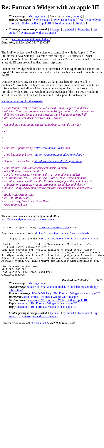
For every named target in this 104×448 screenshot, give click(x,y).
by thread (68, 29)
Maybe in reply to (90, 19)
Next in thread (63, 23)
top (69, 16)
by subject (84, 29)
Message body (37, 16)
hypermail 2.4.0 (40, 333)
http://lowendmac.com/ (49, 148)
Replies (80, 23)
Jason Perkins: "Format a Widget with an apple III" (52, 307)
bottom (77, 16)
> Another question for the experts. (22, 101)
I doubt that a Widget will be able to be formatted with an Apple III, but (44, 68)
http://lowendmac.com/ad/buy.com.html (58, 154)
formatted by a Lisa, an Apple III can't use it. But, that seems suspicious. (51, 61)
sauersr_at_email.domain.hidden (31, 39)
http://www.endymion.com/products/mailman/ (28, 219)
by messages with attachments (38, 32)
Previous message (64, 19)
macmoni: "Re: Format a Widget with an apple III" (58, 310)
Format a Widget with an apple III (31, 23)
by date (54, 29)
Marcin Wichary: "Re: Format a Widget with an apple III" (66, 304)
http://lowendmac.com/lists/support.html (58, 161)
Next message (41, 19)
